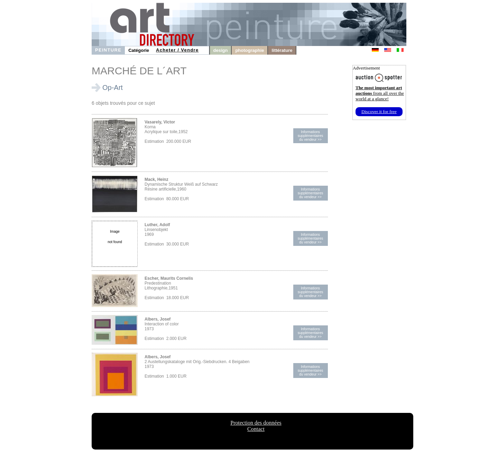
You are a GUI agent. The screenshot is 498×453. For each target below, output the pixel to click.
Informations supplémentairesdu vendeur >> (310, 135)
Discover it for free (379, 111)
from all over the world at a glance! (380, 93)
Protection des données (256, 423)
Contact (256, 429)
